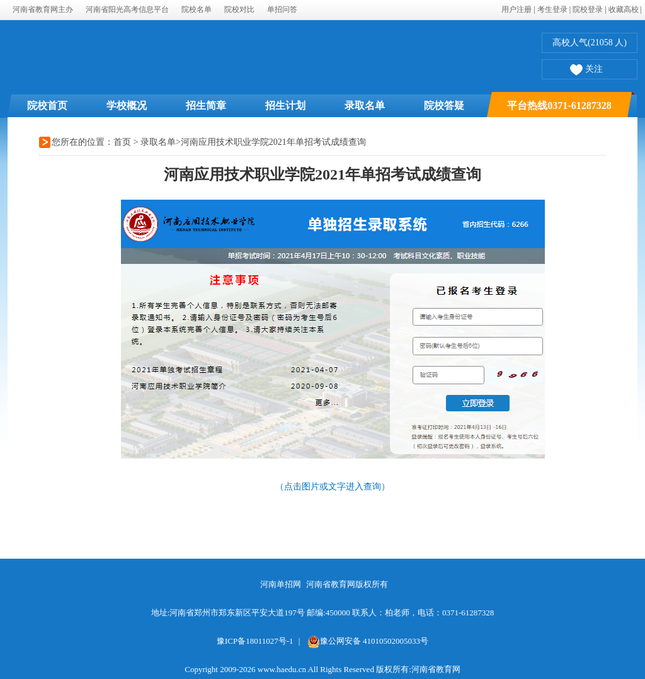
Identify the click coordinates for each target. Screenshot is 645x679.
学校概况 (126, 105)
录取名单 (365, 105)
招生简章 (206, 105)
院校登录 (588, 9)
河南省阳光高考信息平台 (127, 9)
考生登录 (552, 9)
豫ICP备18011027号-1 (255, 641)
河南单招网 (280, 584)
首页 (122, 142)
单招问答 (282, 9)
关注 (586, 70)
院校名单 (196, 9)
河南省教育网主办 (43, 9)
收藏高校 (623, 9)
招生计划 (285, 105)
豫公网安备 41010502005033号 (367, 641)
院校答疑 (444, 105)
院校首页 (47, 105)
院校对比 (239, 9)
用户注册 (516, 9)
